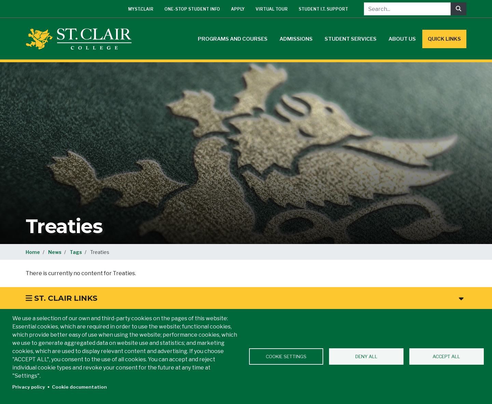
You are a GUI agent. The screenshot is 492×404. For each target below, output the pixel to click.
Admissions (296, 39)
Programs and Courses (233, 39)
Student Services (351, 39)
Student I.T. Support (323, 9)
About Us (402, 39)
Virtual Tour (272, 9)
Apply (238, 9)
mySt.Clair (140, 9)
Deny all (366, 356)
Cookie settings (286, 356)
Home (33, 252)
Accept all (446, 356)
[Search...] (407, 8)
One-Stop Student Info (192, 9)
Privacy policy (28, 387)
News (55, 252)
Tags (76, 252)
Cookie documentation (79, 387)
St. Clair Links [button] (245, 298)
